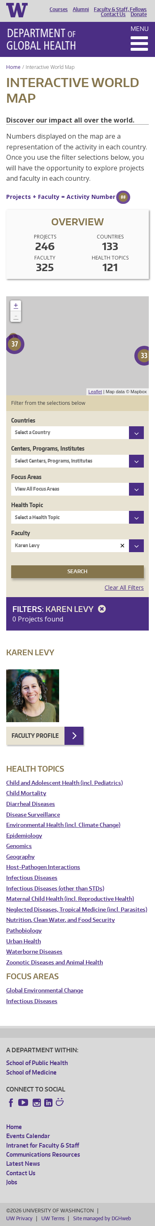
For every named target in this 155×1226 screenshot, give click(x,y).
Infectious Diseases (31, 878)
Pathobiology (24, 931)
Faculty (20, 532)
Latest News (23, 1163)
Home (13, 67)
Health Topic (27, 504)
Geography (20, 857)
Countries (23, 420)
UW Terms (52, 1218)
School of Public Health (37, 1062)
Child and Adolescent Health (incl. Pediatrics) (64, 783)
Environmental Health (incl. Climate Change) (63, 825)
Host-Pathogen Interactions (43, 867)
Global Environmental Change (44, 990)
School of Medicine (31, 1072)
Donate (139, 14)
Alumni (81, 9)
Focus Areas (26, 476)
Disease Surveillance (33, 815)
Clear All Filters (124, 587)
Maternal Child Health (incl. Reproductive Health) (70, 899)
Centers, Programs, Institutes (47, 448)
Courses (59, 9)
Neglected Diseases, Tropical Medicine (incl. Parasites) (76, 910)
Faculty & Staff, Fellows (120, 9)
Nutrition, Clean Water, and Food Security (60, 920)
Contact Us (113, 14)
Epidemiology (24, 836)
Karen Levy (77, 609)
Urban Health (23, 941)
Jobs (11, 1182)
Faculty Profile (35, 735)
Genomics (19, 846)
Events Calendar (28, 1135)
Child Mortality (26, 793)
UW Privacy (19, 1218)
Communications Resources (43, 1154)
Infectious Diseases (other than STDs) (55, 889)
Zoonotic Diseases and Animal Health (54, 962)
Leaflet (95, 391)
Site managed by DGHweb (102, 1218)
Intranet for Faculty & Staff (42, 1145)
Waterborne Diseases (34, 952)
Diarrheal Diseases (30, 804)
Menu (140, 28)
